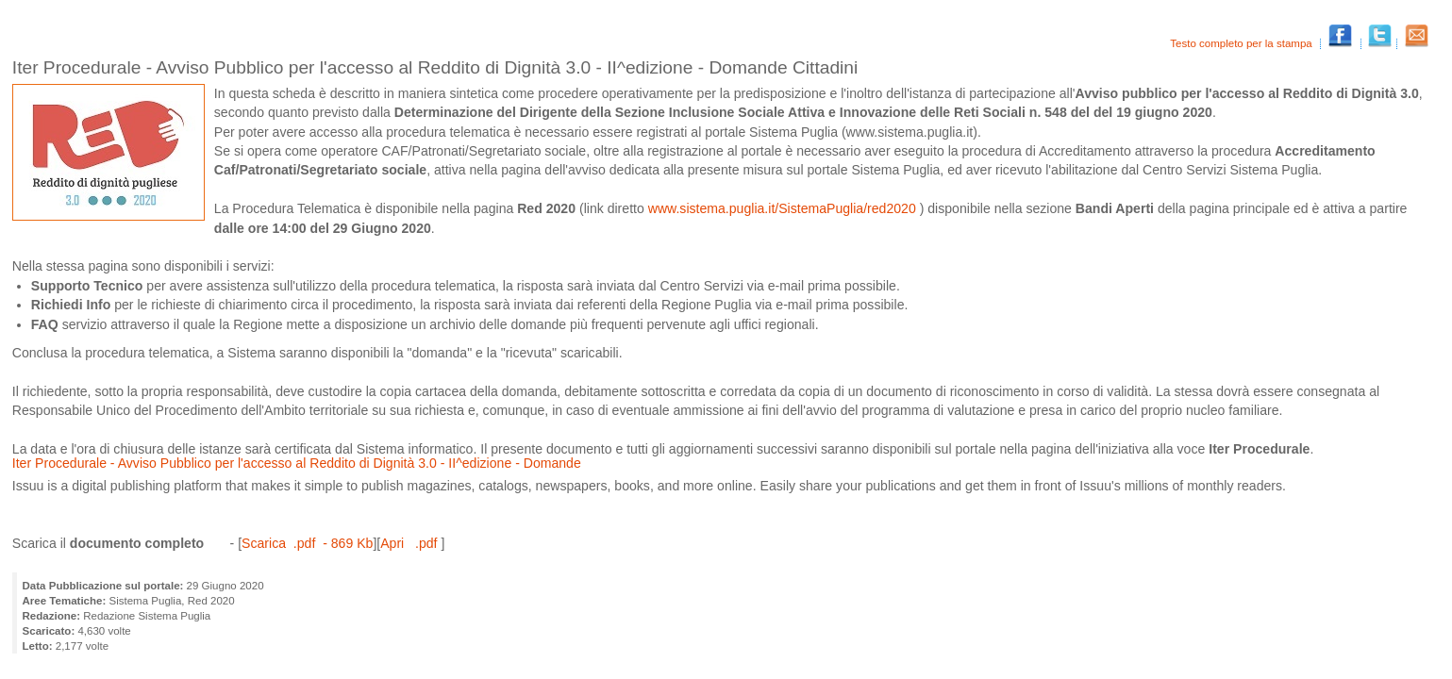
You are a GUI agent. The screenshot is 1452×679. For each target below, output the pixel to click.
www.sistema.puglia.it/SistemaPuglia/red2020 (784, 208)
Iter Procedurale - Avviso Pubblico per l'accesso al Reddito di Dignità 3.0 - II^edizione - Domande (296, 463)
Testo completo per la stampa (1242, 43)
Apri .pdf (410, 543)
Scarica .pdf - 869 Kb (307, 543)
